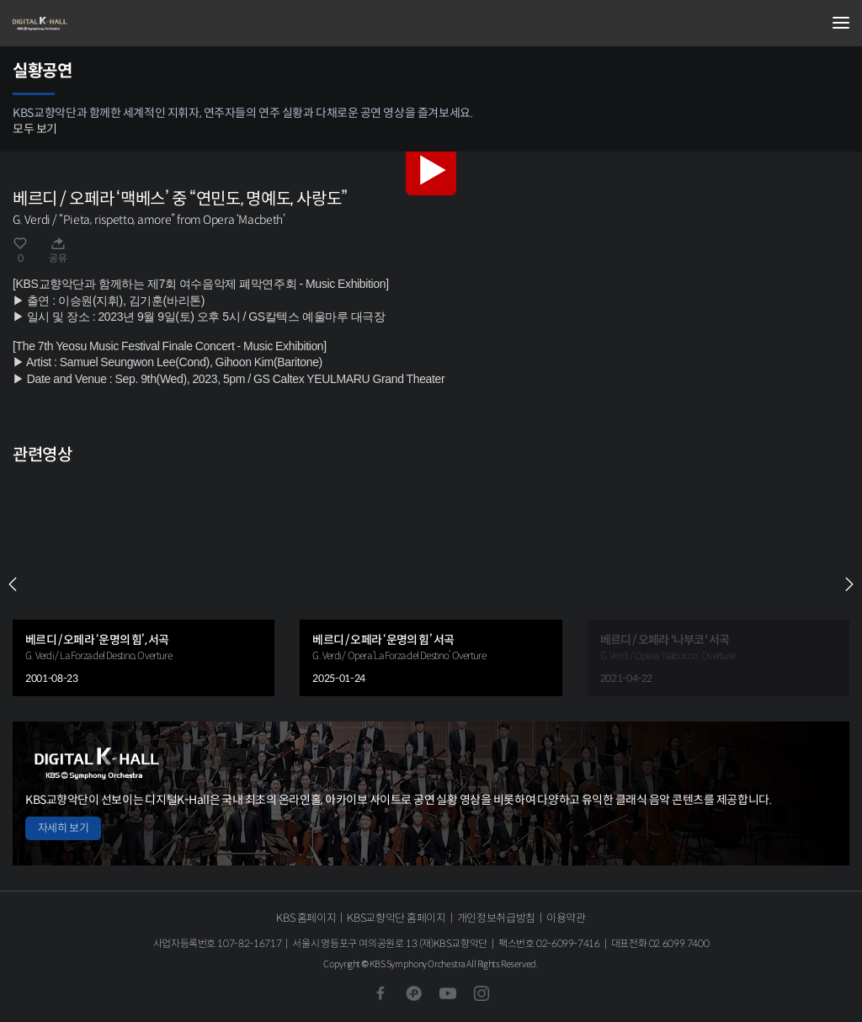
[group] (143, 584)
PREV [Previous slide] (12, 584)
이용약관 (566, 918)
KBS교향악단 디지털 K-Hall (97, 23)
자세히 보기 (63, 828)
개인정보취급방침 (496, 918)
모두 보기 (35, 128)
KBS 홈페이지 (306, 918)
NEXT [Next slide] (849, 584)
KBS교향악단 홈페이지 (396, 918)
